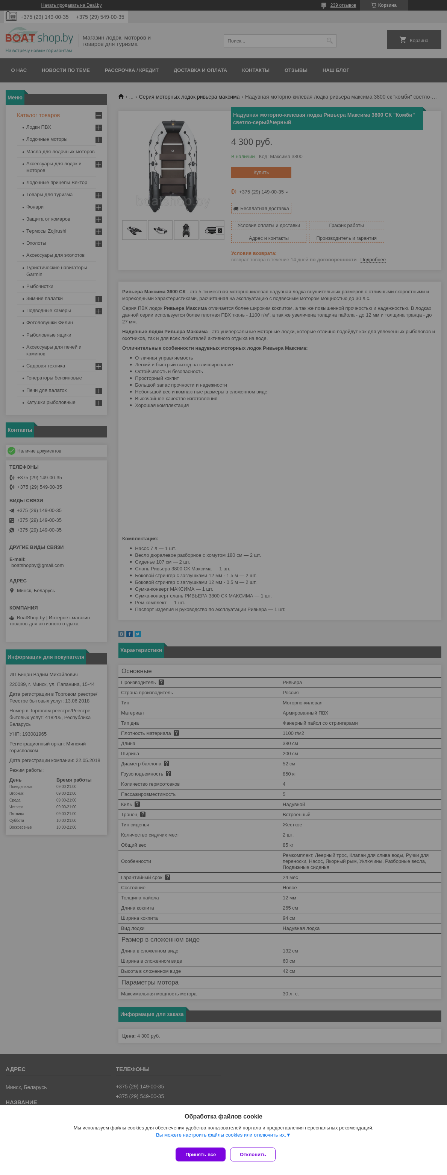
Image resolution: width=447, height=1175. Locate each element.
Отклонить (256, 1154)
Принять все (200, 1154)
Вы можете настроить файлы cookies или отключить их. (221, 1138)
